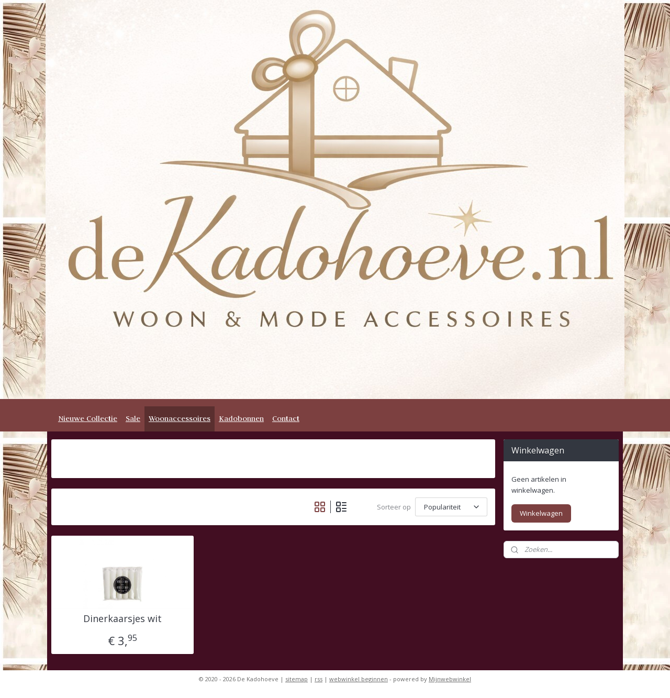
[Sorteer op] (451, 507)
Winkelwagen (541, 513)
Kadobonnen (241, 418)
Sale (133, 418)
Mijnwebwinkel (450, 679)
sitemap (296, 679)
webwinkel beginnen (358, 679)
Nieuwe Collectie (87, 418)
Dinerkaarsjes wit (122, 619)
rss (318, 679)
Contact (285, 418)
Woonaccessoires (179, 418)
